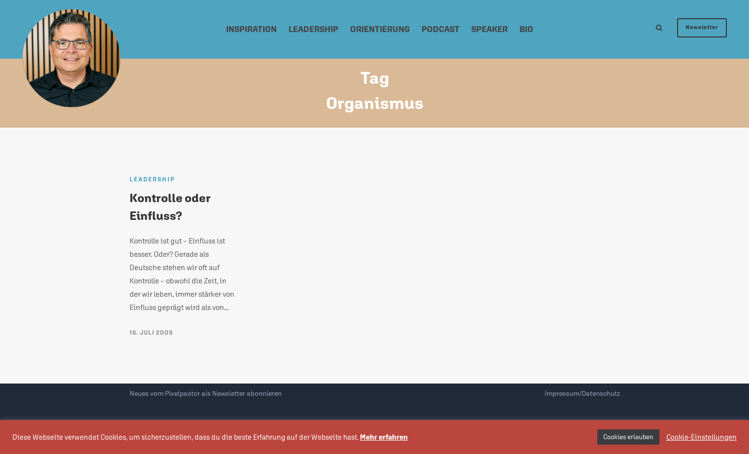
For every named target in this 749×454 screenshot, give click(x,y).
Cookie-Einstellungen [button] (701, 437)
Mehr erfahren (384, 437)
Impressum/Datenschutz (582, 393)
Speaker (489, 29)
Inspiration (251, 29)
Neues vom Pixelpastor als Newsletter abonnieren (206, 393)
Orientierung (380, 29)
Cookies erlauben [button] (628, 437)
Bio (526, 29)
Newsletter (701, 27)
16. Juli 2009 (151, 332)
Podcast (440, 29)
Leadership (313, 29)
